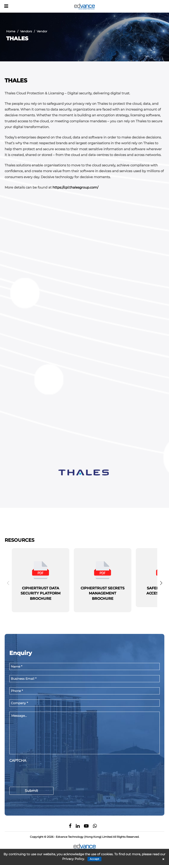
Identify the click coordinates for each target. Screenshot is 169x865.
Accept (94, 859)
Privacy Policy (73, 859)
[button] (161, 583)
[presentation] (43, 773)
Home (10, 31)
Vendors (26, 31)
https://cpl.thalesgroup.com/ (75, 187)
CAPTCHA (17, 760)
